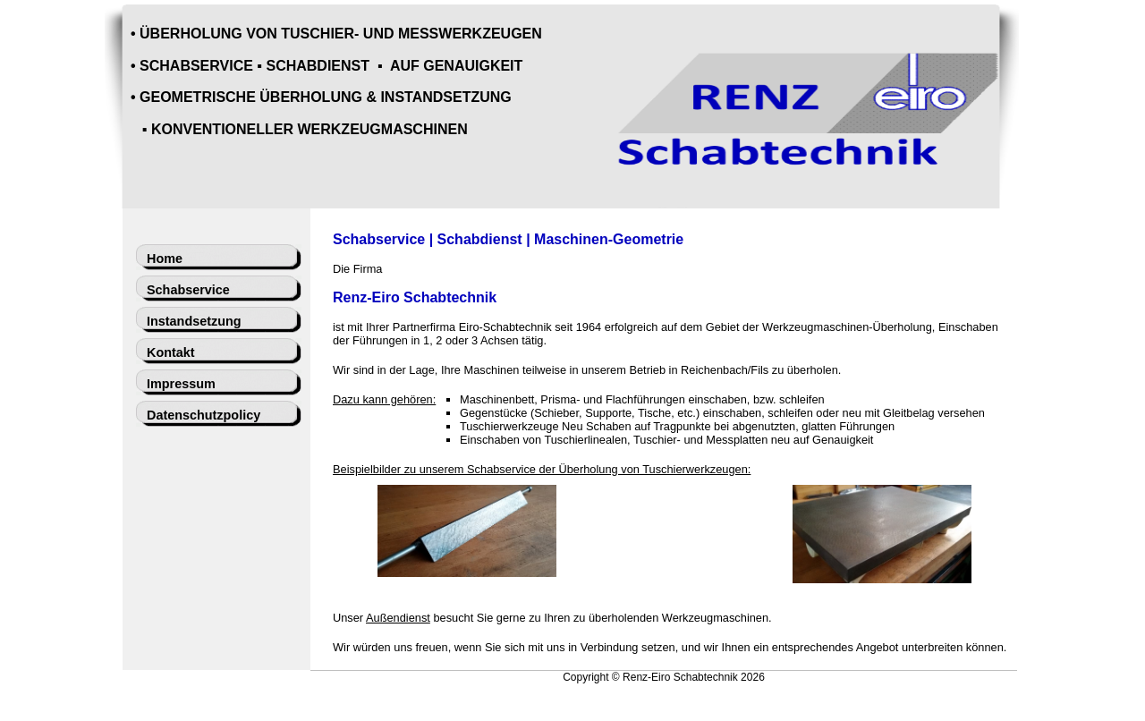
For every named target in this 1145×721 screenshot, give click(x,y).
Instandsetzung (194, 321)
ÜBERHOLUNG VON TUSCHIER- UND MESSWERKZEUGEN (341, 33)
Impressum (181, 384)
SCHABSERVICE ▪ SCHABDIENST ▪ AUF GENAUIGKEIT (331, 65)
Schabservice (188, 290)
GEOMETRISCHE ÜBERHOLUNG (251, 97)
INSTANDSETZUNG (445, 97)
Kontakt (171, 352)
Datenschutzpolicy (203, 415)
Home (164, 258)
